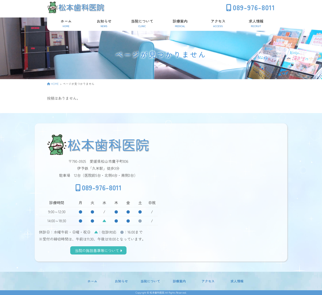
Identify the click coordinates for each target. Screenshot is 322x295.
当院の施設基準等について (98, 250)
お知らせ (121, 281)
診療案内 (179, 281)
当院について (150, 281)
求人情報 (237, 281)
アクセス (208, 281)
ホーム (92, 281)
